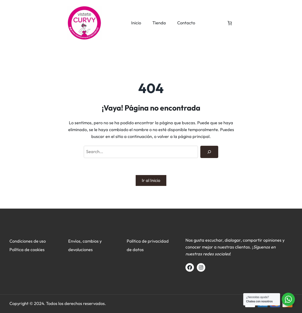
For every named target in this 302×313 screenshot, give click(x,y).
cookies (37, 249)
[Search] (209, 152)
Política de (19, 249)
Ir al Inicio (151, 180)
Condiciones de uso (27, 241)
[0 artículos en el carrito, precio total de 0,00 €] (229, 23)
